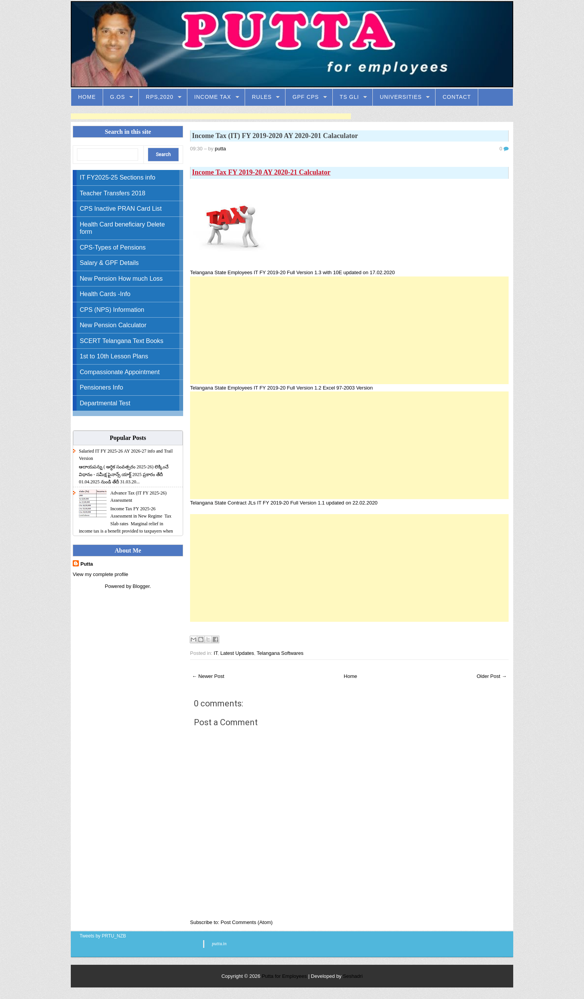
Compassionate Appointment (120, 371)
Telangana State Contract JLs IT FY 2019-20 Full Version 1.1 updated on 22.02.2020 (283, 503)
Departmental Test (105, 403)
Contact (456, 97)
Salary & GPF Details (109, 262)
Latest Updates (237, 653)
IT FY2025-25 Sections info (117, 177)
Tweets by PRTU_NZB (103, 936)
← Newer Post (208, 676)
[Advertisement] (211, 116)
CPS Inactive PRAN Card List (121, 208)
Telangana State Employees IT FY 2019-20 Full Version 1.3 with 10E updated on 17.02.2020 (293, 272)
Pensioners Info (101, 387)
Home (87, 97)
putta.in (219, 943)
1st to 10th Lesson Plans (114, 356)
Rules (262, 97)
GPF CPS (305, 97)
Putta (86, 564)
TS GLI (349, 97)
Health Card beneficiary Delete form (122, 228)
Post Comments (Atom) (246, 922)
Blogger (141, 586)
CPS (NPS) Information (112, 309)
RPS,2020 (160, 97)
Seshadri (352, 976)
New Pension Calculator (113, 324)
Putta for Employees (284, 976)
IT (215, 653)
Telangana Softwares (280, 653)
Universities (401, 97)
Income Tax (212, 97)
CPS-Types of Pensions (113, 247)
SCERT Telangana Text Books (121, 340)
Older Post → (492, 676)
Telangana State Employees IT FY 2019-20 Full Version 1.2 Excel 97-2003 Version (282, 388)
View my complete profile (100, 574)
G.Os (117, 97)
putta (220, 149)
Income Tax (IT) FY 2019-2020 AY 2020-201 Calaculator (275, 136)
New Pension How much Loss (121, 278)
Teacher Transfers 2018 (112, 193)
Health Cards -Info (105, 293)
